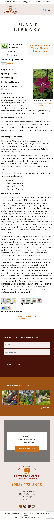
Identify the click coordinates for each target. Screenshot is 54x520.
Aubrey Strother (34, 518)
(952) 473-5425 (27, 485)
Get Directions (27, 449)
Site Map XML (31, 316)
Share (10, 63)
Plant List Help (40, 51)
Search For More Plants (40, 45)
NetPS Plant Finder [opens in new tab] (26, 319)
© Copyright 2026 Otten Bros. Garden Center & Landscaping (23, 514)
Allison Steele (23, 518)
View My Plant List (40, 48)
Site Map (21, 316)
